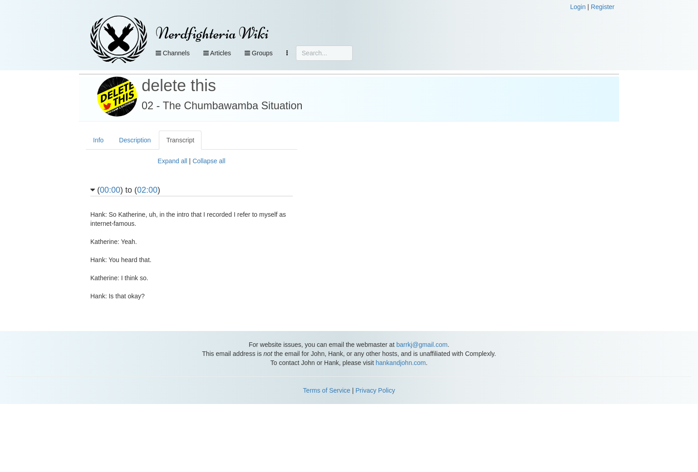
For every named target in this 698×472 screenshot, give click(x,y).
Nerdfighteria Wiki (212, 33)
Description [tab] (135, 140)
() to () (125, 190)
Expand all (172, 161)
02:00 (147, 190)
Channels (173, 53)
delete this (179, 85)
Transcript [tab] (180, 140)
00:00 (110, 190)
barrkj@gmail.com (421, 344)
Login (577, 6)
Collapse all (208, 161)
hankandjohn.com (401, 362)
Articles (217, 53)
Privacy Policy (375, 390)
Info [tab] (98, 140)
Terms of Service (326, 390)
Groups (259, 53)
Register (602, 6)
